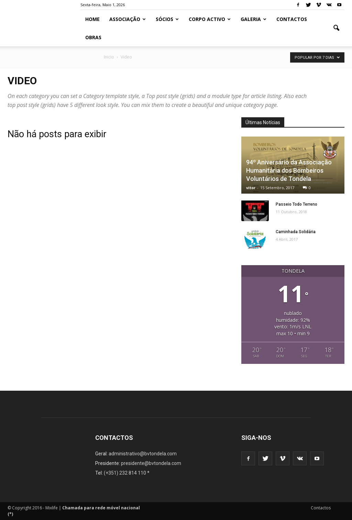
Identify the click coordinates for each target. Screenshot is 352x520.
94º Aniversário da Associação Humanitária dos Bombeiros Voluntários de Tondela (289, 170)
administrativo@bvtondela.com (143, 453)
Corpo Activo (210, 19)
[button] (336, 28)
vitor (250, 187)
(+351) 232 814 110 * (127, 473)
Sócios (167, 19)
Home (92, 19)
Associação (127, 19)
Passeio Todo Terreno (296, 204)
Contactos (291, 19)
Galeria (253, 19)
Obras (93, 37)
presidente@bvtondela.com (151, 463)
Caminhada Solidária (296, 231)
